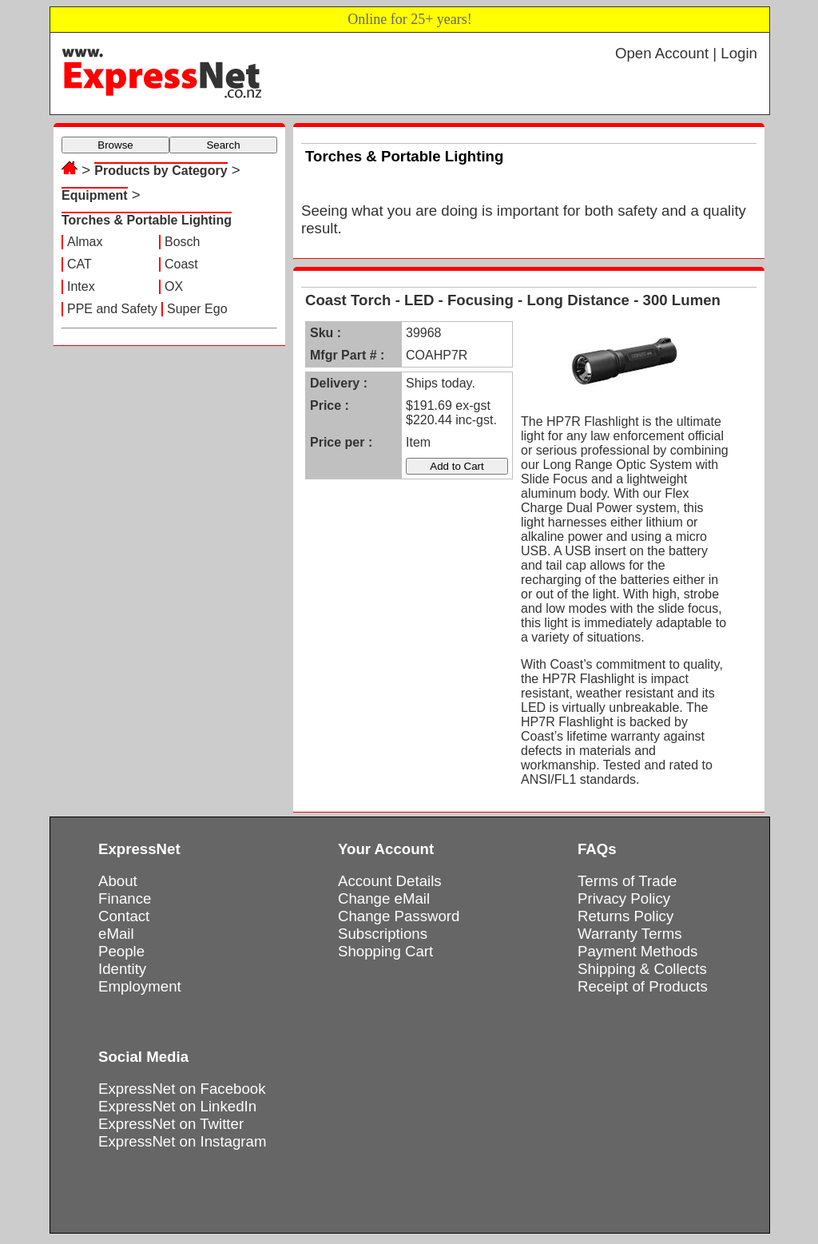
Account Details (390, 880)
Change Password (398, 916)
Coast (181, 264)
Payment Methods (637, 951)
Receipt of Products (643, 986)
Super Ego (197, 309)
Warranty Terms (630, 933)
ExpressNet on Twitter (171, 1123)
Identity (122, 968)
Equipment (95, 195)
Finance (124, 898)
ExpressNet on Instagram (182, 1141)
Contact (123, 916)
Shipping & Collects (642, 968)
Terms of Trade (627, 880)
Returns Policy (625, 916)
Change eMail (384, 898)
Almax (84, 241)
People (121, 951)
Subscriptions (382, 933)
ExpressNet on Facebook (181, 1088)
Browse (115, 145)
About (117, 880)
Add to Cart (456, 466)
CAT (79, 264)
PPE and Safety (112, 309)
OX (174, 286)
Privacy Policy (624, 898)
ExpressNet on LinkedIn (177, 1106)
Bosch (182, 241)
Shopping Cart (385, 951)
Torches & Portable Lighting (147, 220)
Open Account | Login (686, 53)
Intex (81, 286)
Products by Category (160, 170)
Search (223, 145)
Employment (139, 986)
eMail (116, 933)
